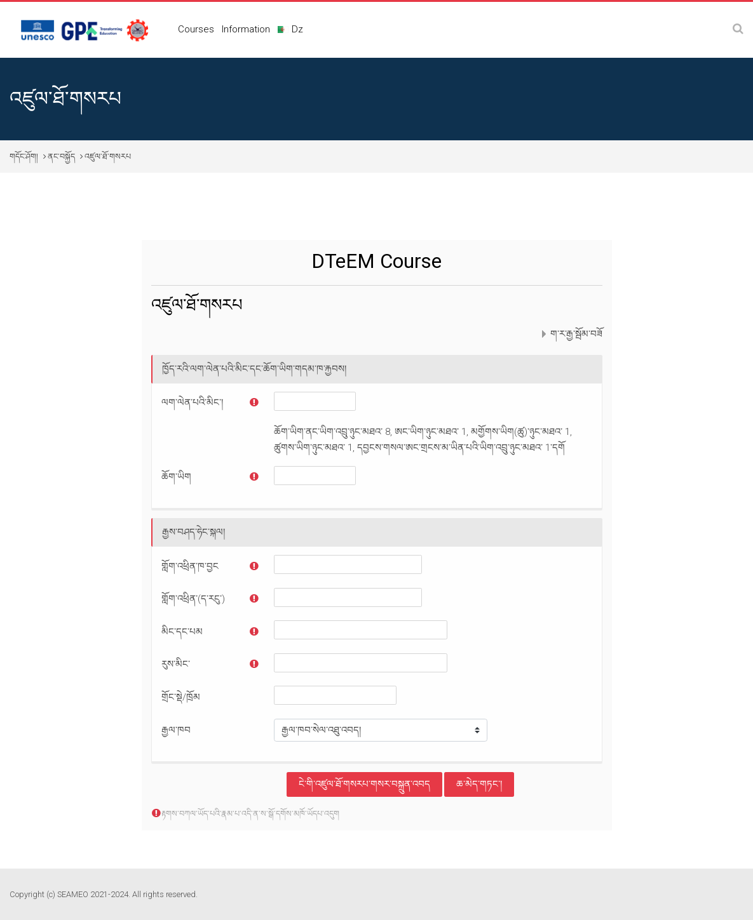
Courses (196, 29)
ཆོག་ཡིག (176, 477)
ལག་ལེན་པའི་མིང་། (192, 402)
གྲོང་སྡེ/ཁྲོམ (180, 697)
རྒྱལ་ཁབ (176, 730)
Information (246, 29)
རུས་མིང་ (175, 664)
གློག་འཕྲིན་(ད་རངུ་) (193, 598)
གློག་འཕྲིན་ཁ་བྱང (190, 566)
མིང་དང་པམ (182, 631)
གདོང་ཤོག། (24, 156)
